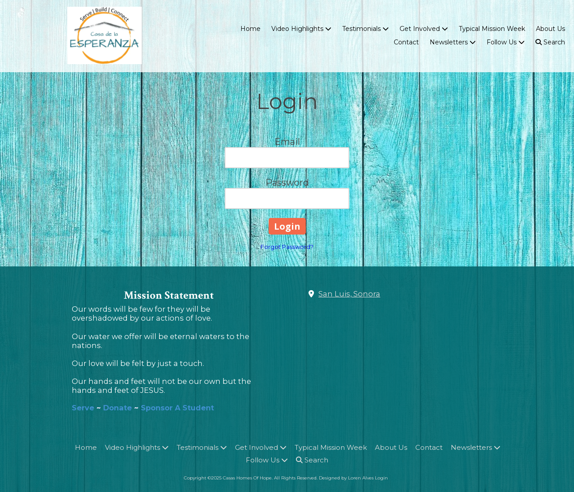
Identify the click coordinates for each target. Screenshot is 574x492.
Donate (117, 407)
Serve (84, 407)
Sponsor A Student (177, 407)
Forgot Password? (287, 246)
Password (287, 182)
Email (287, 141)
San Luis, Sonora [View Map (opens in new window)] (349, 293)
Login (381, 478)
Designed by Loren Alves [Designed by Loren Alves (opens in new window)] (346, 478)
